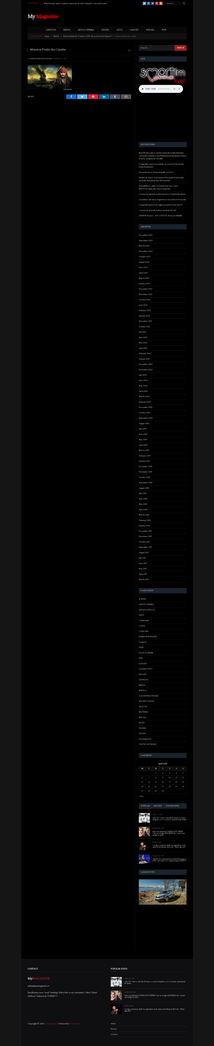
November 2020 (145, 370)
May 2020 (143, 386)
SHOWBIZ (143, 712)
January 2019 (144, 461)
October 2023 (144, 257)
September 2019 (145, 418)
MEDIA (66, 30)
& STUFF (142, 599)
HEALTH (142, 674)
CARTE (142, 626)
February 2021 (145, 353)
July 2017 (142, 558)
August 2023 (144, 262)
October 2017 (144, 542)
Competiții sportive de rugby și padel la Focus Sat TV (161, 205)
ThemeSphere (51, 1024)
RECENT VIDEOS (146, 701)
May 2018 (143, 504)
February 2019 (145, 456)
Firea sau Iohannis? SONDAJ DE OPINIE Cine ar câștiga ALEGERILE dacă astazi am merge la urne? (168, 833)
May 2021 (143, 343)
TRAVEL (105, 30)
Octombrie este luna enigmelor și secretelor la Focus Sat (162, 200)
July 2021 (142, 332)
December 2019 (145, 407)
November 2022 (145, 294)
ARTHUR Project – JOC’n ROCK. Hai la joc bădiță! (160, 216)
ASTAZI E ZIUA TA (147, 610)
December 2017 (145, 531)
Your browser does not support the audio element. (161, 89)
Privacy (114, 1029)
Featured (142, 642)
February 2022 (145, 310)
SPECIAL (150, 30)
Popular (145, 806)
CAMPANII (144, 621)
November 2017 (145, 536)
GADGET (134, 30)
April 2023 (143, 273)
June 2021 (143, 337)
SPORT (142, 723)
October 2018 (144, 477)
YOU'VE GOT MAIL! (147, 744)
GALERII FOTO (145, 669)
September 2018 (145, 483)
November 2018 (145, 472)
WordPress (75, 1024)
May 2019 (143, 440)
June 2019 (143, 434)
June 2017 (143, 563)
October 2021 (144, 327)
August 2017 (144, 553)
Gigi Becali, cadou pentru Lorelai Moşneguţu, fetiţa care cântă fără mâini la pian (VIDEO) (169, 860)
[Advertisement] (132, 16)
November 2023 (145, 251)
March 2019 (144, 450)
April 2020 (143, 391)
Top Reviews (172, 806)
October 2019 (144, 413)
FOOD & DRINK (146, 653)
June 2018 (143, 499)
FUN (164, 30)
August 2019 (144, 423)
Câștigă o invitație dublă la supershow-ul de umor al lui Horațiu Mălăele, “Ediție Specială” (169, 846)
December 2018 (145, 467)
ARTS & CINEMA (86, 30)
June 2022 (143, 305)
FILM (141, 647)
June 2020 (143, 380)
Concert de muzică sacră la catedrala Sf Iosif (157, 210)
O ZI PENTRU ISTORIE (149, 696)
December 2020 (145, 364)
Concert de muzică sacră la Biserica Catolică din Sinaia (162, 194)
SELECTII (143, 707)
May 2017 (143, 569)
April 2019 (143, 445)
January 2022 (144, 316)
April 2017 (143, 574)
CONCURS (143, 631)
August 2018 (144, 488)
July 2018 (142, 493)
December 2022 (145, 289)
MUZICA (143, 690)
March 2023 (144, 278)
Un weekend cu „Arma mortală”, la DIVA (156, 172)
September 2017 (145, 547)
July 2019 (143, 429)
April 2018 (143, 510)
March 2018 (144, 515)
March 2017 (144, 579)
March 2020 (144, 396)
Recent (158, 806)
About (113, 1024)
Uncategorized (145, 739)
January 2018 (144, 526)
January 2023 (144, 284)
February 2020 (145, 402)
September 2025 (146, 241)
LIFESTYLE (51, 30)
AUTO (120, 30)
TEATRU (142, 728)
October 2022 (144, 300)
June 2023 (143, 267)
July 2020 (143, 375)
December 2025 (145, 235)
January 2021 (144, 359)
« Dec (141, 796)
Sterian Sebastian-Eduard (41, 59)
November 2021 (145, 321)
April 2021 (143, 348)
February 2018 (145, 520)
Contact (114, 1034)
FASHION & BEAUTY (148, 637)
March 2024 (144, 246)
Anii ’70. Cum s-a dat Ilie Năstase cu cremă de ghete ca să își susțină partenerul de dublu (169, 819)
